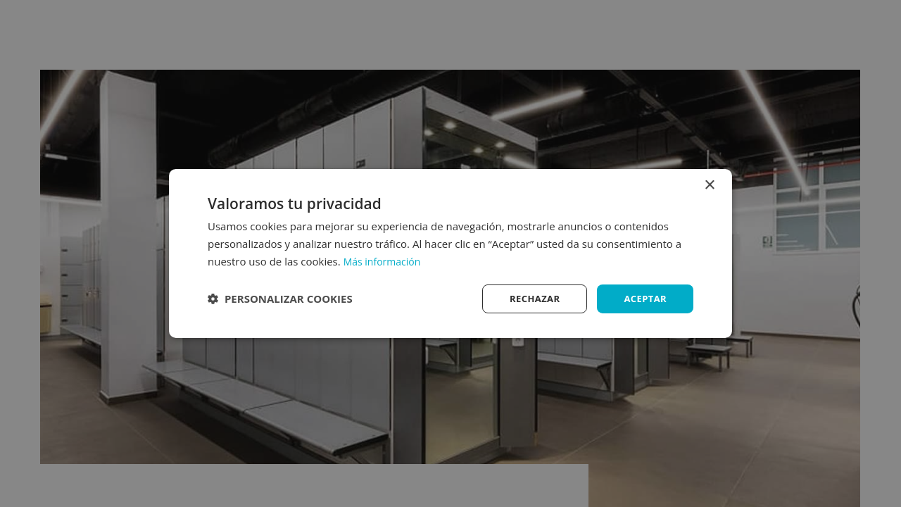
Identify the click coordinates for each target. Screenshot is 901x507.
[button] (280, 298)
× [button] (709, 184)
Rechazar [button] (530, 298)
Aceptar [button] (644, 298)
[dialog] (450, 253)
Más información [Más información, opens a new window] (385, 260)
